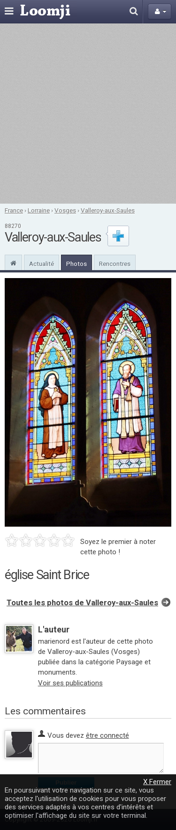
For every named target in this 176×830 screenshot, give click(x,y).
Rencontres (114, 263)
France (14, 210)
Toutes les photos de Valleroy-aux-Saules (82, 602)
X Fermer (157, 782)
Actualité (41, 263)
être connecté (107, 735)
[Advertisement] (88, 113)
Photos (76, 263)
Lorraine (39, 210)
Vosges (65, 210)
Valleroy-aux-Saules (108, 210)
